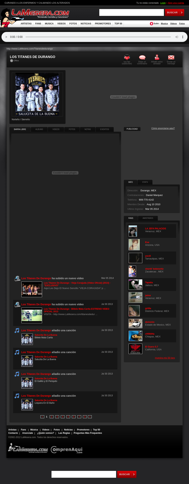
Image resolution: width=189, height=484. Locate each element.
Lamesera (28, 447)
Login (163, 3)
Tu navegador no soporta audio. (94, 37)
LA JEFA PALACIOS (155, 228)
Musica (164, 23)
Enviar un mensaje (171, 62)
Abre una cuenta (176, 3)
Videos (173, 23)
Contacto (13, 433)
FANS (38, 23)
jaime (148, 295)
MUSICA (49, 23)
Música (34, 429)
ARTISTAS (26, 23)
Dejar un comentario (142, 63)
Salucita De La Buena (46, 335)
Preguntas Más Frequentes (88, 433)
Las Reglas (64, 433)
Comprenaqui (67, 447)
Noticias (68, 429)
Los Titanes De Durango (36, 330)
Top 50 (96, 429)
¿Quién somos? (45, 433)
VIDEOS (61, 23)
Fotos (182, 23)
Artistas (12, 429)
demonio (149, 322)
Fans (24, 429)
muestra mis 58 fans (165, 358)
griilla (148, 308)
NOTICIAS (86, 23)
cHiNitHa (149, 334)
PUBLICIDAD (132, 129)
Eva (147, 242)
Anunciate (27, 433)
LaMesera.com (40, 13)
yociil (148, 256)
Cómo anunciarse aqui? (163, 128)
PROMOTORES (103, 23)
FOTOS (73, 23)
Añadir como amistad (157, 62)
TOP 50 (118, 23)
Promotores (83, 429)
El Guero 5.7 (151, 347)
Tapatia (149, 282)
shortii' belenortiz (154, 269)
